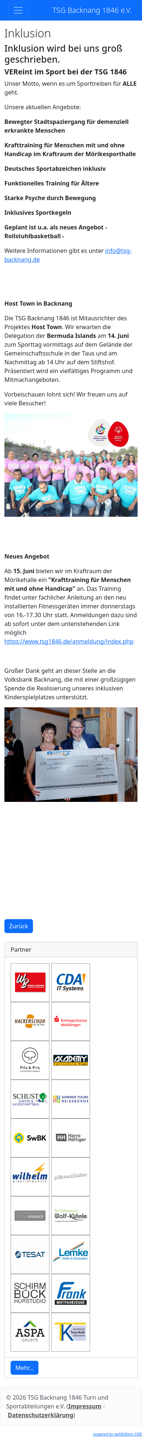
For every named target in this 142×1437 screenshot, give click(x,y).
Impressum (84, 1406)
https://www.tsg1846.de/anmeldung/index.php (69, 641)
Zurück (18, 926)
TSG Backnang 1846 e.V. (92, 10)
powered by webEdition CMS (117, 1434)
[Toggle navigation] (18, 10)
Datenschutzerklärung (40, 1415)
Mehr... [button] (24, 1368)
